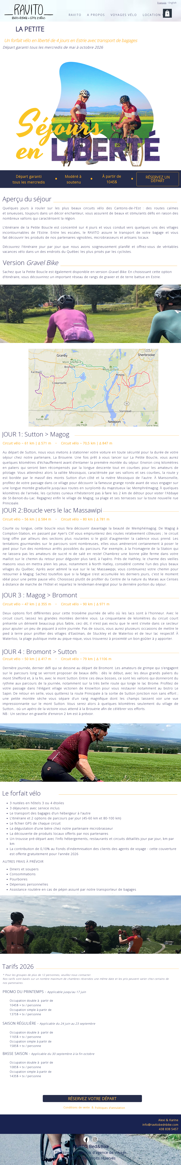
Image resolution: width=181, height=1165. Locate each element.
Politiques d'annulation (110, 1107)
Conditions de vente (76, 1107)
